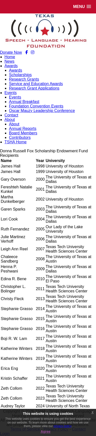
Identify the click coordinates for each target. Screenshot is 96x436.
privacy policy (62, 426)
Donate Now (11, 52)
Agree (45, 432)
